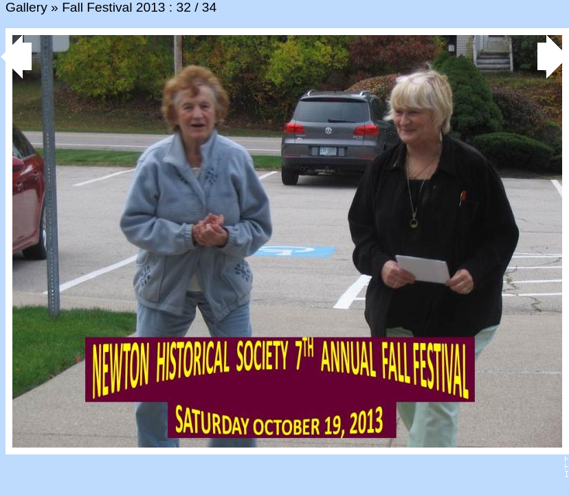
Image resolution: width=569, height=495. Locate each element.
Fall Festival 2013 (113, 7)
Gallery (26, 7)
